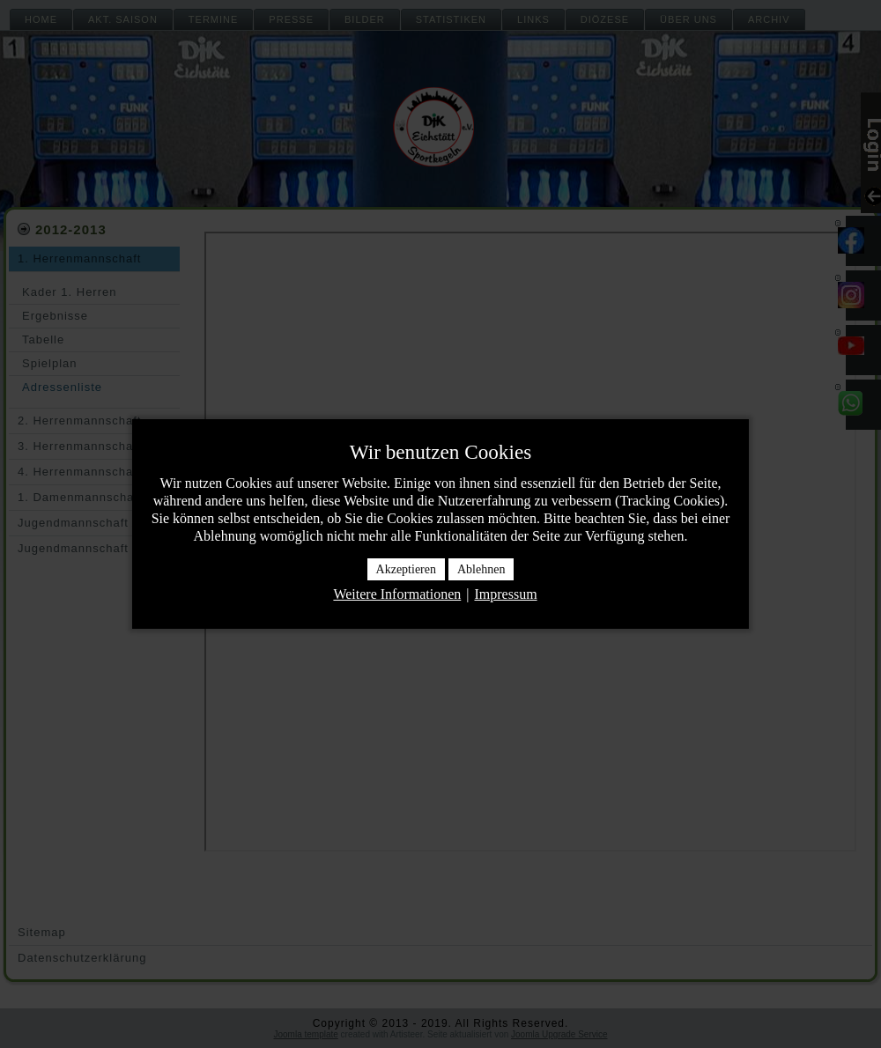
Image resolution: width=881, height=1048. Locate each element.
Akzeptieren (406, 569)
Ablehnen (481, 569)
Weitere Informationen (397, 594)
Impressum (505, 594)
